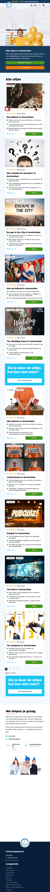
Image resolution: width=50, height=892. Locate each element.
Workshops (9, 875)
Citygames (9, 868)
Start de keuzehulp (25, 381)
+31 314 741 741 (25, 68)
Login (34, 5)
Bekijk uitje (10, 134)
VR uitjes (9, 889)
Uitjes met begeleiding (13, 885)
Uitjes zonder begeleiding (14, 887)
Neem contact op (25, 63)
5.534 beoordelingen (32, 1)
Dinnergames (10, 870)
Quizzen (8, 877)
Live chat (10, 737)
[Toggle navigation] (43, 5)
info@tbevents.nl (13, 740)
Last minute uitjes (12, 882)
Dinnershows (10, 872)
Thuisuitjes (9, 880)
